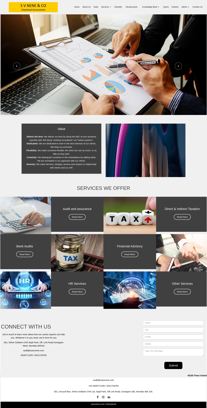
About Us (86, 7)
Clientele (118, 7)
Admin (185, 7)
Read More (77, 221)
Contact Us (197, 7)
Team (95, 7)
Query (166, 7)
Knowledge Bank (150, 7)
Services (106, 7)
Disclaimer (111, 404)
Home (76, 7)
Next (178, 66)
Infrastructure (131, 7)
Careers (175, 7)
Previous (16, 66)
